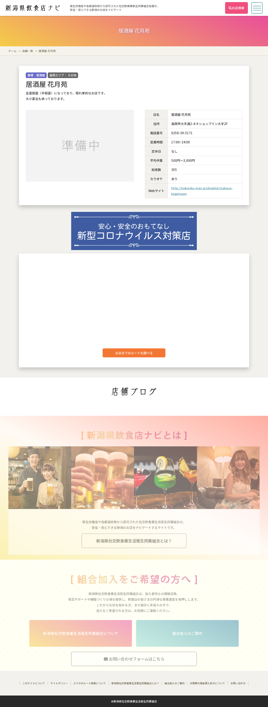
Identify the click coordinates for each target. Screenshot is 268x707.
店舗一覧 (27, 51)
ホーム (12, 51)
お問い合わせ (238, 683)
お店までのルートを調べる (134, 353)
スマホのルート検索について (89, 683)
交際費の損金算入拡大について (207, 683)
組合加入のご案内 (175, 683)
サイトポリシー (59, 683)
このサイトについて (33, 683)
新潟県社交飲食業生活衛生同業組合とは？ (135, 683)
